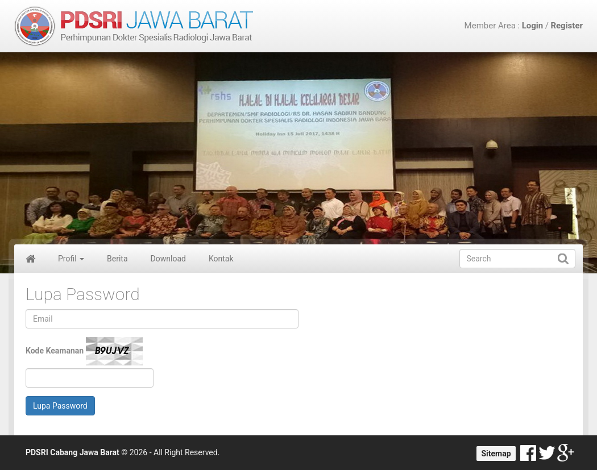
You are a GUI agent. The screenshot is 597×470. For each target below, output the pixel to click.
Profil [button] (71, 258)
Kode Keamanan (84, 351)
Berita (117, 258)
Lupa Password (60, 405)
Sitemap (496, 453)
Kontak (221, 258)
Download (168, 258)
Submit (563, 258)
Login (533, 25)
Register (566, 25)
